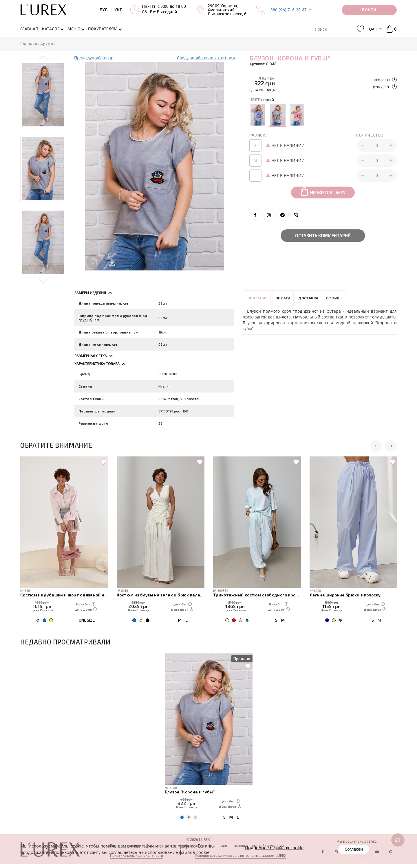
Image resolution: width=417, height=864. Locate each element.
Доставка (308, 298)
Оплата (282, 298)
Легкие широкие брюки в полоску (345, 594)
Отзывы (334, 298)
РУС (104, 10)
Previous (43, 58)
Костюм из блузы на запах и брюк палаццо (160, 594)
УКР (118, 10)
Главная (28, 44)
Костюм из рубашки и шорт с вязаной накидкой (64, 594)
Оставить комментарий (323, 235)
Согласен (354, 849)
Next (43, 281)
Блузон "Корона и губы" (190, 791)
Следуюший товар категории (206, 57)
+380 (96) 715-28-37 (287, 10)
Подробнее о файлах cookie (274, 847)
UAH (373, 29)
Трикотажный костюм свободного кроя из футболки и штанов (257, 594)
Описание (257, 298)
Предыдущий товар (94, 57)
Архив (46, 44)
